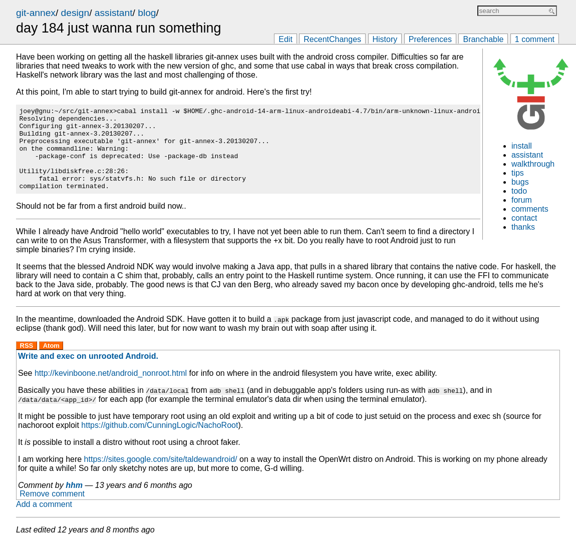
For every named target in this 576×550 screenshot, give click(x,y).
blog (147, 13)
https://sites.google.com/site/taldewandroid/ (160, 466)
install (521, 146)
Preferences (430, 39)
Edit (285, 39)
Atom (51, 353)
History (385, 39)
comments (529, 209)
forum (521, 200)
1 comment (534, 39)
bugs (520, 182)
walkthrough (532, 164)
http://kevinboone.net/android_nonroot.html (111, 380)
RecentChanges (332, 39)
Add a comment (44, 511)
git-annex (36, 13)
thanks (523, 227)
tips (517, 173)
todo (519, 191)
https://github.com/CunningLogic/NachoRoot (159, 432)
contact (524, 218)
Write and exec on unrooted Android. (88, 363)
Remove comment (52, 501)
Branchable (483, 39)
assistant (114, 13)
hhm (74, 492)
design (75, 13)
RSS (27, 353)
